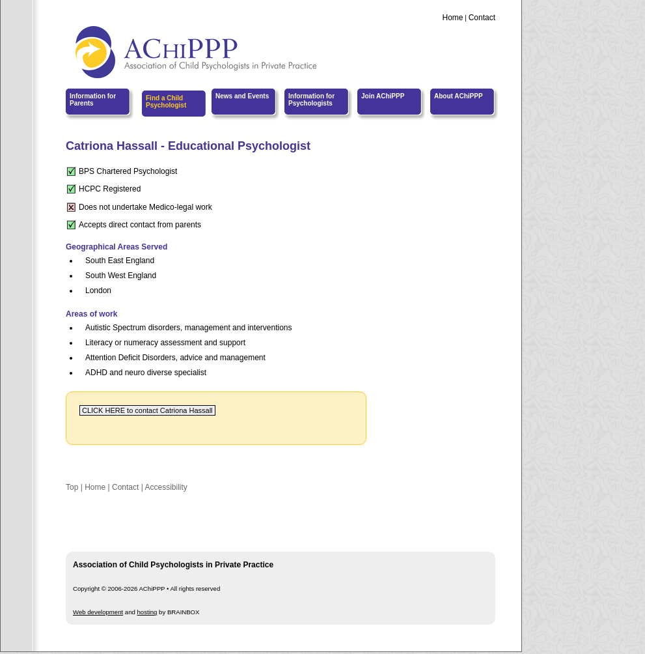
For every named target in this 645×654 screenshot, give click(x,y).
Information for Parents (93, 99)
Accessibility (165, 487)
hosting (147, 612)
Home (452, 17)
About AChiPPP (458, 96)
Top (72, 487)
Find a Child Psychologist (166, 101)
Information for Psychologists (311, 99)
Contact (482, 17)
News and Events (242, 96)
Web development (98, 612)
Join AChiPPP (382, 96)
